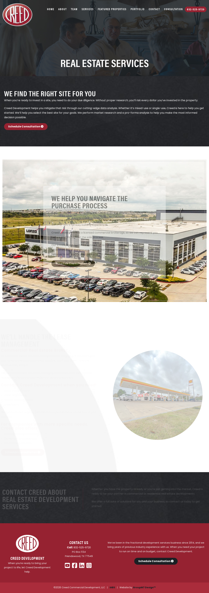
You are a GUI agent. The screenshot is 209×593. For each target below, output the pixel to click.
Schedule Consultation (25, 126)
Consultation (173, 9)
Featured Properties (112, 9)
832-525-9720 (196, 9)
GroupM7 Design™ (144, 587)
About (62, 9)
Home (50, 9)
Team (74, 9)
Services (88, 9)
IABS (112, 587)
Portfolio (138, 9)
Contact (154, 9)
